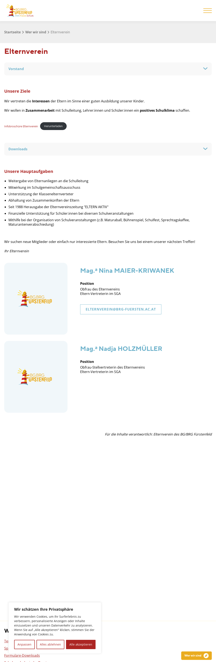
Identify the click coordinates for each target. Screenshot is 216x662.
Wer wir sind (35, 32)
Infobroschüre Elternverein (21, 126)
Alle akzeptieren (80, 644)
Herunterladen (53, 126)
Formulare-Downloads (22, 655)
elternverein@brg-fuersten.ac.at (121, 309)
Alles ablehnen (50, 644)
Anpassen (24, 644)
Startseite (12, 32)
